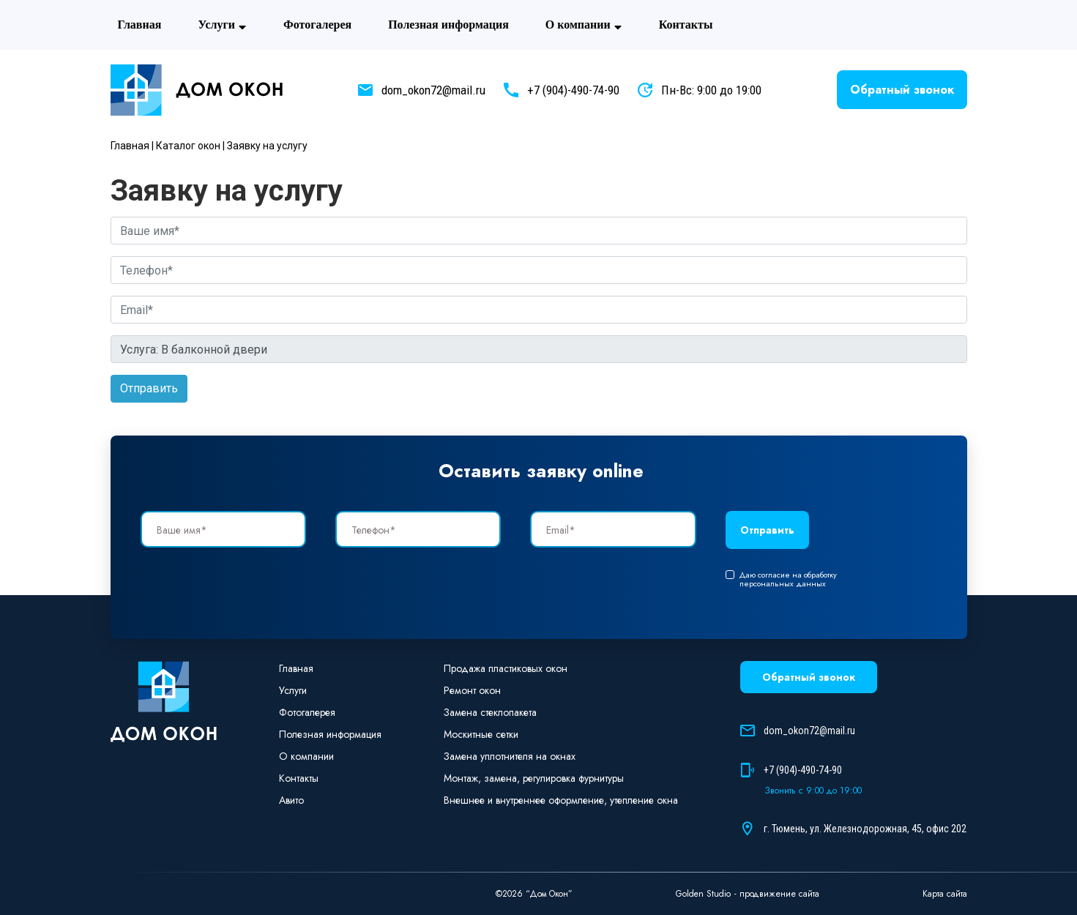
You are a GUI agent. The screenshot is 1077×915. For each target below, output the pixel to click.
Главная (140, 24)
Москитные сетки (481, 734)
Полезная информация (448, 24)
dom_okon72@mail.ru (433, 90)
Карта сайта (945, 893)
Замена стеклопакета (490, 712)
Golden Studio (703, 893)
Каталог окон (188, 146)
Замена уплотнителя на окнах (509, 756)
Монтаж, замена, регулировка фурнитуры (534, 778)
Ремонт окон (472, 690)
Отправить (149, 388)
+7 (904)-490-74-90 (573, 90)
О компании (583, 24)
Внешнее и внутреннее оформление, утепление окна (561, 800)
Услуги (222, 24)
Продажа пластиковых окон (505, 668)
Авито (764, 25)
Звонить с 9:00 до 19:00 (813, 790)
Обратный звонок (902, 89)
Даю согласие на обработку (781, 579)
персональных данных (782, 583)
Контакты (686, 24)
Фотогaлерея (317, 24)
